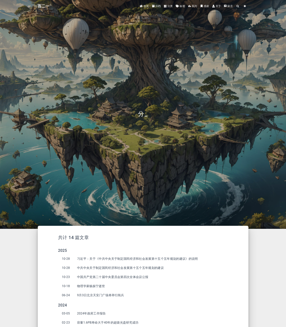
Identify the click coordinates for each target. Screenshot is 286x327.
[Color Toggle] (244, 6)
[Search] (237, 6)
